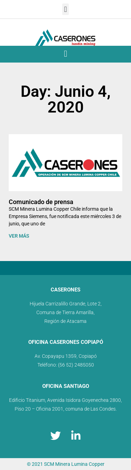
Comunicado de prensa (41, 201)
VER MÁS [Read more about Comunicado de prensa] (19, 236)
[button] (65, 9)
